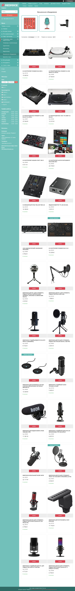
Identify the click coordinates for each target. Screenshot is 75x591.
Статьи (24, 5)
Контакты (46, 3)
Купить (34, 66)
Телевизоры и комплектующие (10, 42)
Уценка (36, 5)
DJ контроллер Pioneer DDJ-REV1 (32, 71)
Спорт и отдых (6, 65)
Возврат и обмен (66, 3)
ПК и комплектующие (8, 34)
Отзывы (4, 71)
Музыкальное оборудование (9, 54)
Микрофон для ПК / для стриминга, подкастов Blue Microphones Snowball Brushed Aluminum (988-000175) (33, 295)
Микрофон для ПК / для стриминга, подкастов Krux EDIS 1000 (59, 293)
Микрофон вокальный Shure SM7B (33, 475)
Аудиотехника (6, 45)
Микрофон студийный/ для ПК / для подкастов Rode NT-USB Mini (33, 566)
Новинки (5, 28)
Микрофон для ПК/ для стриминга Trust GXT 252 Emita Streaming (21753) (60, 476)
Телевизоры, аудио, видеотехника (8, 40)
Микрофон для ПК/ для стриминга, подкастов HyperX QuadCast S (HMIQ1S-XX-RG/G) (59, 567)
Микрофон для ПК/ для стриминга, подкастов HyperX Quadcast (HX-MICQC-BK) (33, 521)
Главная (24, 3)
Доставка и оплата (55, 3)
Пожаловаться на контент (36, 589)
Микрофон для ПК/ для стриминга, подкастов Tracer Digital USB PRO (59, 341)
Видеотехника (6, 51)
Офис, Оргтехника (7, 36)
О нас (3, 69)
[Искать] (16, 11)
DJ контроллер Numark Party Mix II (33, 160)
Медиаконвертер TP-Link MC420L (58, 205)
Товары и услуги (6, 26)
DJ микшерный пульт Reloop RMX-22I (34, 205)
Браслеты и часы (7, 57)
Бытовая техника (7, 31)
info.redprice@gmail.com (7, 149)
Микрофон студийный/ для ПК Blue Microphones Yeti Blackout (59, 431)
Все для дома (6, 60)
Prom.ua (44, 588)
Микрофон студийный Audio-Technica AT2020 (58, 385)
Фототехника (6, 48)
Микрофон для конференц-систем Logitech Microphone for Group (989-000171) (33, 386)
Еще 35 (5, 104)
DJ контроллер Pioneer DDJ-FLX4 (58, 248)
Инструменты (6, 62)
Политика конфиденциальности (50, 589)
